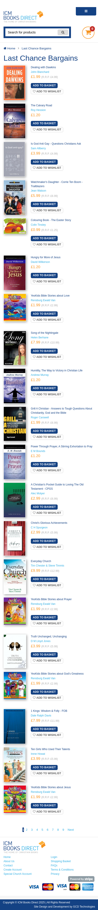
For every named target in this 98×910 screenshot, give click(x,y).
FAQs (54, 865)
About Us (9, 861)
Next (71, 829)
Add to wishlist (47, 91)
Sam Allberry (38, 148)
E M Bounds (38, 451)
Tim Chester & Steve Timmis (47, 565)
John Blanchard (40, 72)
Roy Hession (38, 110)
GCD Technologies (84, 906)
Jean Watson (38, 190)
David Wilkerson (40, 262)
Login (54, 857)
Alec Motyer (38, 493)
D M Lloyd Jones (41, 641)
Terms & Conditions (62, 869)
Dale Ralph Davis (41, 715)
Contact (8, 865)
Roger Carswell (40, 417)
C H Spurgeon (39, 527)
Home (7, 857)
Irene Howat (38, 753)
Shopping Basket (61, 861)
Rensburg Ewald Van (43, 300)
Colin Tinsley (38, 224)
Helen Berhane (39, 337)
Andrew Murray (40, 374)
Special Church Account (17, 873)
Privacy (55, 873)
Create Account (13, 869)
